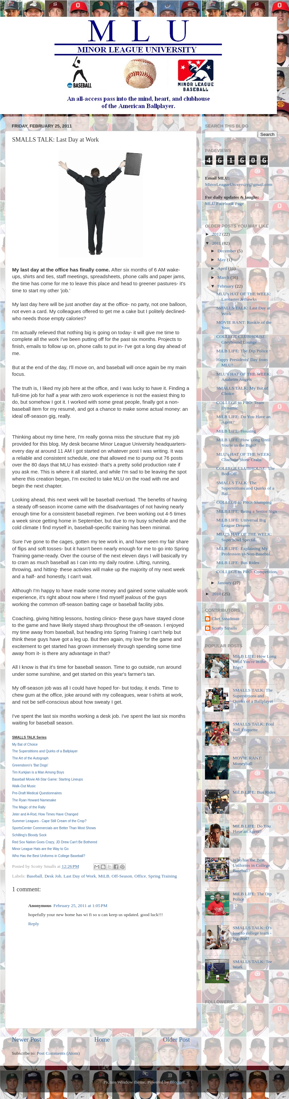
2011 (217, 243)
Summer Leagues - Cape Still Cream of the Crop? (49, 821)
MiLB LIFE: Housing (236, 431)
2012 (217, 234)
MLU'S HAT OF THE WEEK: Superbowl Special (244, 537)
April (222, 268)
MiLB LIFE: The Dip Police (242, 350)
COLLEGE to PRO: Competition (246, 571)
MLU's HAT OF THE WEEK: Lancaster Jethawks (243, 296)
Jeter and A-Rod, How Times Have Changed (45, 814)
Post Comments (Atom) (58, 1053)
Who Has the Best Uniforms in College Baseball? (48, 856)
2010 (217, 593)
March (224, 277)
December (227, 250)
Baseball (34, 876)
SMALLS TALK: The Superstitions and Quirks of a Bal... (245, 488)
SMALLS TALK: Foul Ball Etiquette (253, 726)
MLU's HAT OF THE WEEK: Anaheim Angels (243, 376)
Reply (33, 923)
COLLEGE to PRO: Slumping (244, 502)
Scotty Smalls (224, 628)
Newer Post (26, 1039)
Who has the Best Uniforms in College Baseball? (251, 865)
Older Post (176, 1039)
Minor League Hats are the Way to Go (40, 849)
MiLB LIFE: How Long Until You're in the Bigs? (243, 442)
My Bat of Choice (25, 744)
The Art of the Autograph (30, 758)
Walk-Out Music (24, 786)
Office (140, 876)
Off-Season (122, 876)
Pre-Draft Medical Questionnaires (37, 793)
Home (102, 1039)
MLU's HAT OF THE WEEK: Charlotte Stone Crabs (243, 457)
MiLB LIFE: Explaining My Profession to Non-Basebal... (245, 551)
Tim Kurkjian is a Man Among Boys (38, 772)
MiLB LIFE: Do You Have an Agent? (252, 828)
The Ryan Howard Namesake (34, 800)
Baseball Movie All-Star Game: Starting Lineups (47, 779)
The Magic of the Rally (29, 807)
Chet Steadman (225, 618)
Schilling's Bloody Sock (29, 835)
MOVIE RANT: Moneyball (247, 760)
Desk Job (52, 876)
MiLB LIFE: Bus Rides (237, 562)
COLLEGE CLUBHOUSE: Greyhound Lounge (241, 339)
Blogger (177, 1082)
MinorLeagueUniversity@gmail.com (238, 184)
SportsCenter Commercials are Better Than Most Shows (54, 828)
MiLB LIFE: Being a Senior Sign (246, 511)
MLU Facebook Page (224, 203)
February (226, 286)
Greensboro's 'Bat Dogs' (30, 765)
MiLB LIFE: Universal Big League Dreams (241, 522)
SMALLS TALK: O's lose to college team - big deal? (252, 933)
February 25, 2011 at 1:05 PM (80, 905)
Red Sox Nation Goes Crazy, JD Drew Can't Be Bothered (54, 842)
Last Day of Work (80, 876)
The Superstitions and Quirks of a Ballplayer (45, 751)
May (222, 259)
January (225, 582)
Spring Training (162, 876)
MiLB (103, 876)
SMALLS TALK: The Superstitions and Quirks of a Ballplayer (253, 695)
